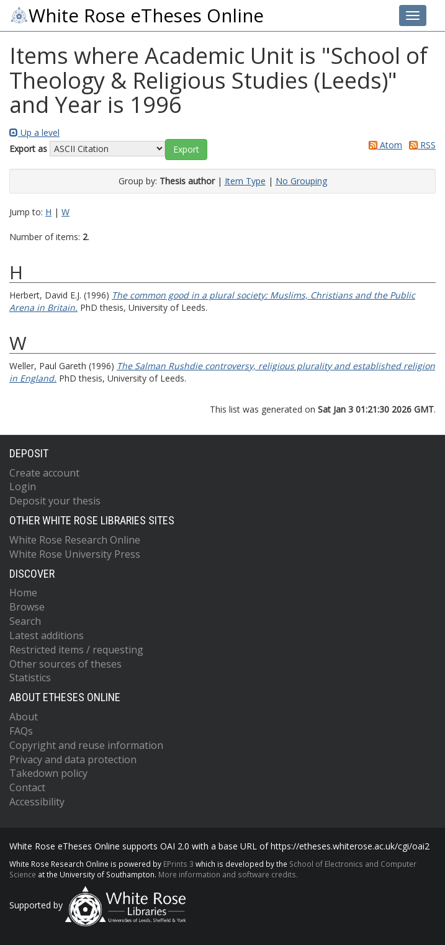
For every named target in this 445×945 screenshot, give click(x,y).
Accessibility (37, 801)
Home (23, 592)
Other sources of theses (65, 664)
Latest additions (46, 635)
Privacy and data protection (73, 759)
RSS (420, 145)
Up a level (34, 132)
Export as (28, 149)
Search (25, 621)
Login (22, 486)
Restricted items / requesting (76, 649)
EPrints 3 (178, 864)
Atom (383, 145)
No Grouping (301, 181)
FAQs (21, 731)
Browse (27, 607)
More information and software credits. (228, 874)
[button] (186, 149)
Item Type (245, 181)
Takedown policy (48, 773)
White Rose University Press (74, 554)
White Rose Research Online (74, 540)
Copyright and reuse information (86, 745)
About (23, 716)
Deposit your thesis (55, 501)
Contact (27, 787)
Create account (44, 473)
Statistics (30, 677)
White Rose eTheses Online (136, 15)
